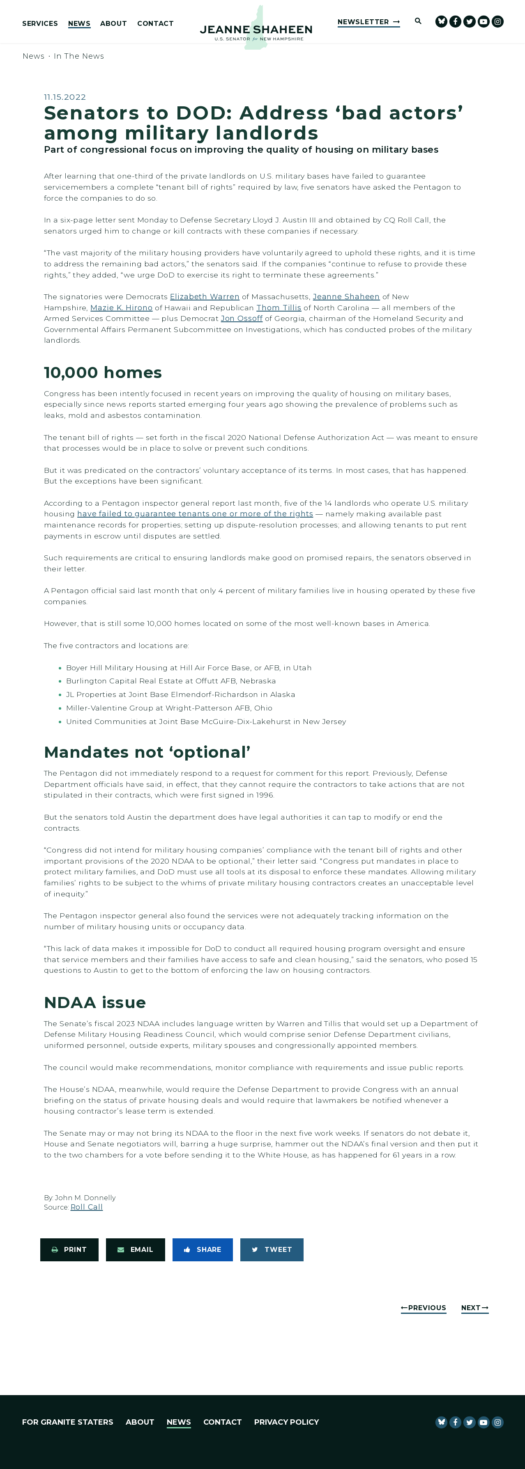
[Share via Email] (135, 1249)
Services (40, 24)
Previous (427, 1308)
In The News (79, 56)
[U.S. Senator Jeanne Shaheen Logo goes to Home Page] (256, 27)
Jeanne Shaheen (346, 296)
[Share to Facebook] (203, 1249)
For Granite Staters (67, 1422)
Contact (155, 24)
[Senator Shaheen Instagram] (498, 21)
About (113, 24)
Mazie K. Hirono (121, 307)
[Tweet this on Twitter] (272, 1249)
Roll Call (87, 1207)
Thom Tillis (279, 307)
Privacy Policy (286, 1422)
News (79, 24)
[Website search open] (414, 21)
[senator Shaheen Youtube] (484, 21)
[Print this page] (69, 1249)
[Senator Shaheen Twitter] (469, 21)
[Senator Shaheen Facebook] (455, 21)
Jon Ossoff (242, 318)
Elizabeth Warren (204, 296)
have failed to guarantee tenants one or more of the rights (195, 513)
